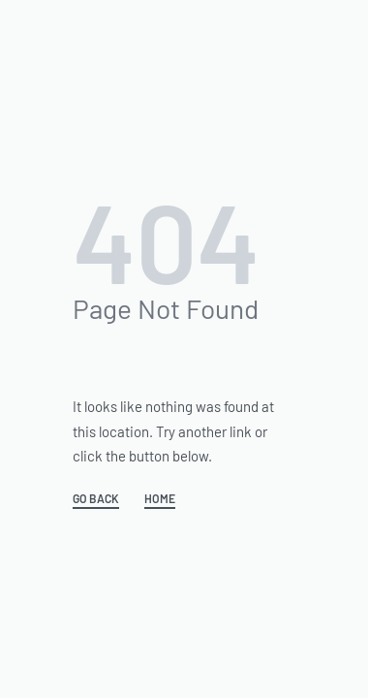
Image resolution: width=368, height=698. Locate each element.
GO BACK (96, 498)
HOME (159, 498)
